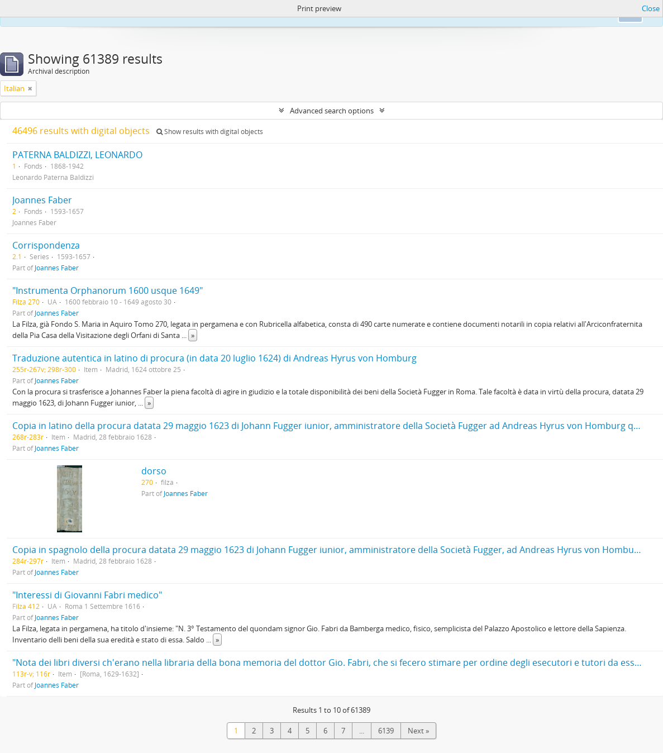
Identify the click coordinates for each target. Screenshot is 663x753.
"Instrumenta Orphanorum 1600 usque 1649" (107, 290)
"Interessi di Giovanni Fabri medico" (87, 595)
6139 (386, 731)
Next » (418, 731)
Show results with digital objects (209, 131)
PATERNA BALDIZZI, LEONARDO (77, 155)
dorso (153, 471)
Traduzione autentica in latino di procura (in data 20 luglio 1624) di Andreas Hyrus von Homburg (214, 358)
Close (651, 8)
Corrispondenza (46, 245)
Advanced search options (332, 111)
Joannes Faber (42, 200)
